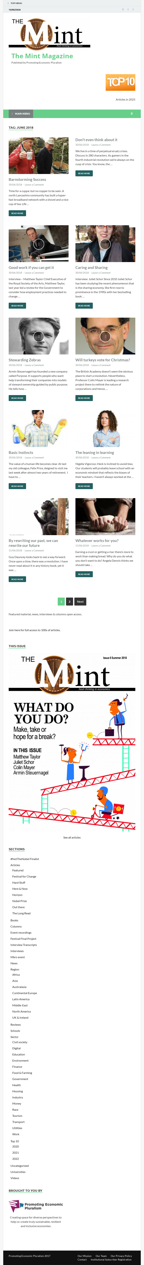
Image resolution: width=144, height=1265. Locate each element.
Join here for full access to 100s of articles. (34, 630)
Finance (17, 1066)
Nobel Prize (19, 901)
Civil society (19, 1042)
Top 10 (14, 1141)
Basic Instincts (21, 452)
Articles (15, 865)
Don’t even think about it (96, 139)
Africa (16, 974)
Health (16, 1085)
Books (14, 920)
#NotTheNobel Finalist (24, 859)
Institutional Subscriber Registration (111, 1259)
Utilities (17, 1128)
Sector (14, 1036)
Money (16, 1103)
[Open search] (131, 114)
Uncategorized (19, 1165)
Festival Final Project (23, 938)
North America (21, 1011)
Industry (17, 1097)
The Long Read (21, 913)
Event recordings (20, 932)
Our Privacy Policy (121, 1255)
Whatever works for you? (96, 540)
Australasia (19, 987)
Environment (20, 1060)
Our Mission (85, 1255)
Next (80, 601)
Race (15, 1109)
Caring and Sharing (91, 267)
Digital (16, 1048)
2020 (15, 1146)
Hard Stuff (18, 882)
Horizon (17, 894)
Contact (82, 1259)
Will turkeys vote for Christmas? (102, 360)
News (14, 963)
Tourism (17, 1115)
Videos (14, 1178)
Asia (15, 980)
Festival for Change (24, 876)
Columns (16, 926)
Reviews (15, 1024)
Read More (16, 212)
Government (20, 1079)
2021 (15, 1152)
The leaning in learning (94, 452)
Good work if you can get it (31, 267)
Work (15, 1134)
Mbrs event (17, 957)
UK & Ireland (20, 1017)
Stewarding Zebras (25, 360)
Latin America (20, 999)
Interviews (17, 951)
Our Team (101, 1255)
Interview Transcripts (23, 944)
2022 (15, 1158)
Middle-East (20, 1005)
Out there (18, 907)
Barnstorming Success (27, 179)
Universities (18, 1171)
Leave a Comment (34, 184)
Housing (17, 1091)
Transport (18, 1122)
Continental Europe (24, 993)
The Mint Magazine (42, 55)
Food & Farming (22, 1072)
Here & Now (19, 888)
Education (18, 1054)
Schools (15, 1030)
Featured (18, 870)
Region (14, 969)
